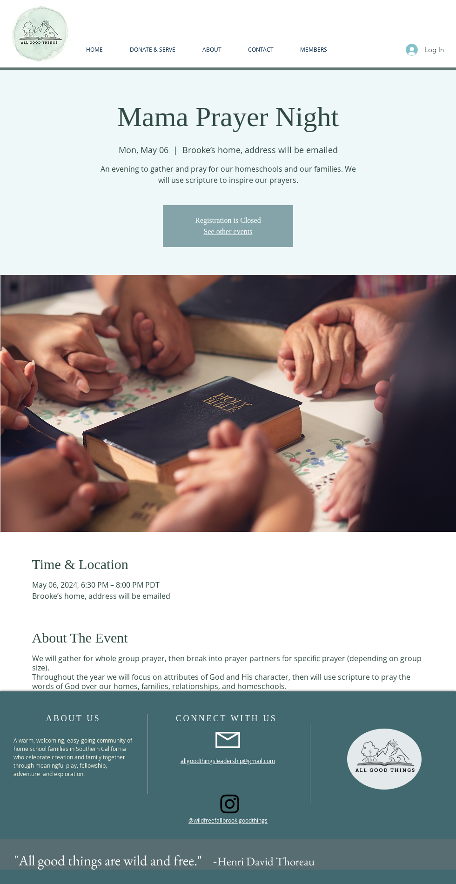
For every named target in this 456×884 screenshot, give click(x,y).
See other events (228, 231)
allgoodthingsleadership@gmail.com (228, 760)
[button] (212, 49)
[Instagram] (229, 803)
